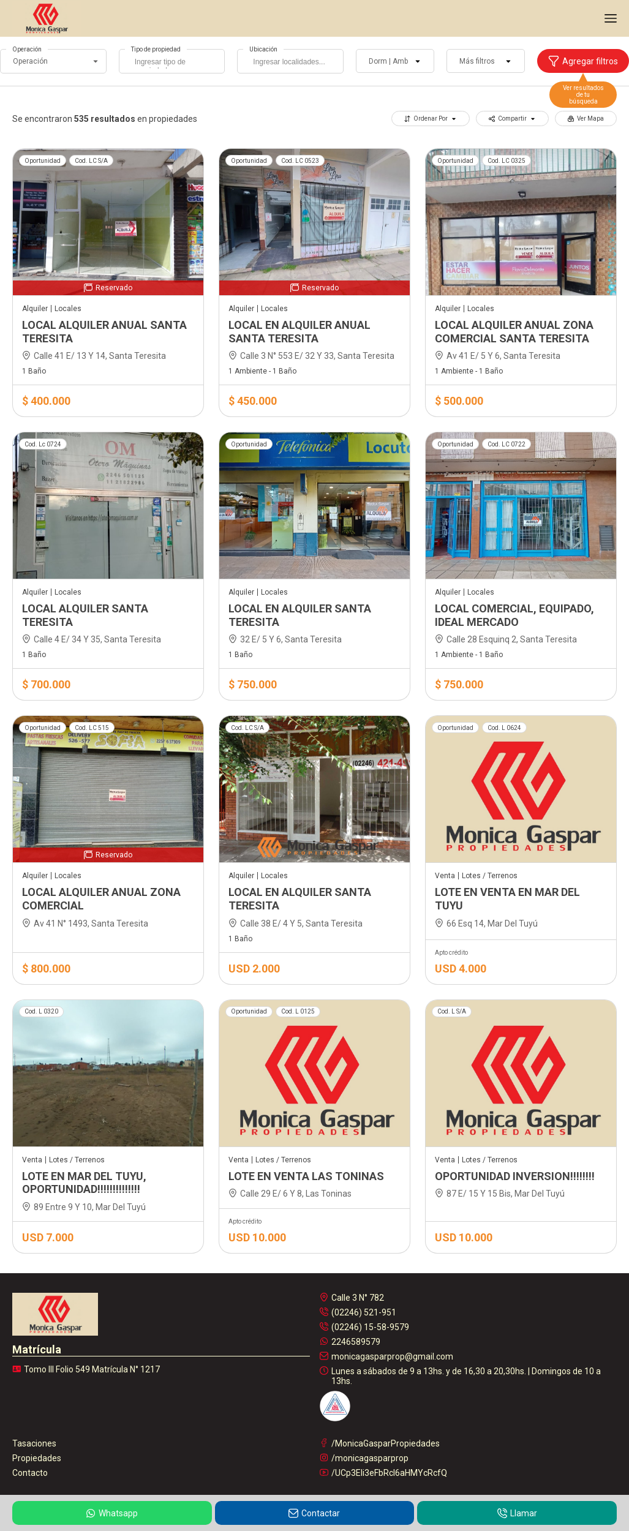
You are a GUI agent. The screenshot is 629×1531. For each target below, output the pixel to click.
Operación (27, 49)
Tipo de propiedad (156, 49)
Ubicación (263, 49)
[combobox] (172, 61)
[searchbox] (175, 63)
